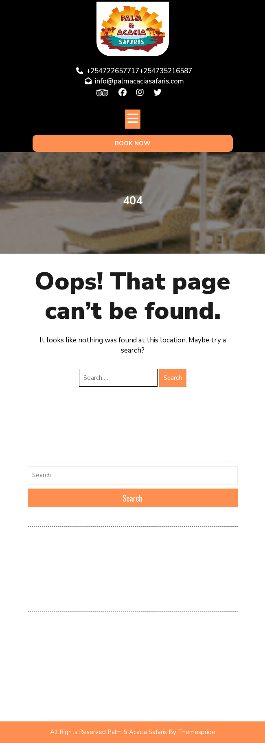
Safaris (36, 693)
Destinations (43, 621)
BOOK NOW (133, 143)
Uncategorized (45, 705)
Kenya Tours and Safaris (57, 657)
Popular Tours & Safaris (56, 669)
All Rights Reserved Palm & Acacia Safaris (108, 732)
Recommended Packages (58, 681)
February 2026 (46, 536)
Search (173, 378)
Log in (35, 579)
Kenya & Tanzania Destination (63, 633)
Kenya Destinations (51, 645)
